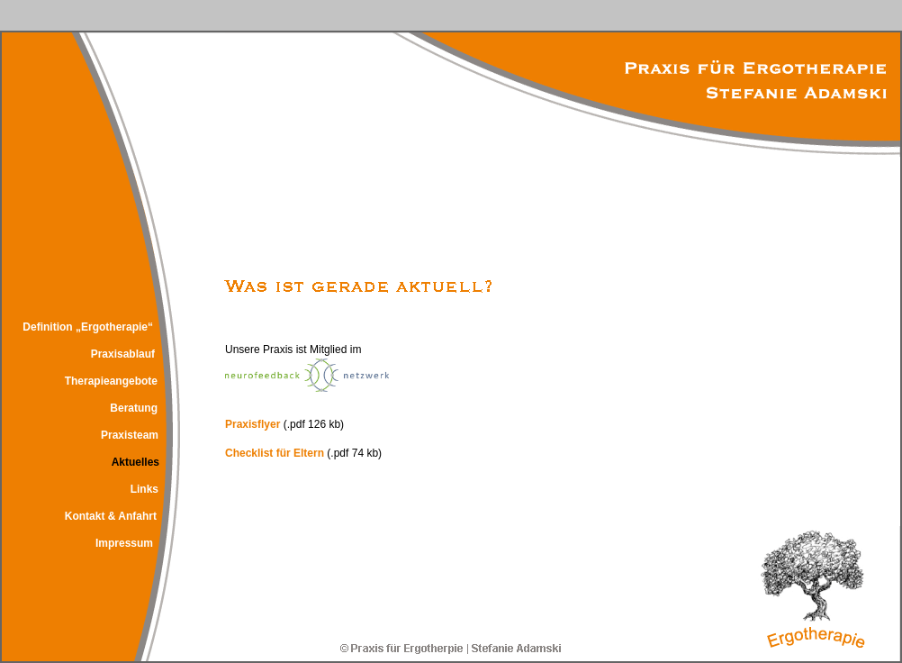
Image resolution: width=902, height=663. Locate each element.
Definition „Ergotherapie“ (88, 327)
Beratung (134, 408)
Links (144, 489)
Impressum (124, 543)
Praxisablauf (123, 354)
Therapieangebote (111, 381)
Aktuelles (135, 462)
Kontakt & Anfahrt (111, 516)
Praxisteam (129, 435)
